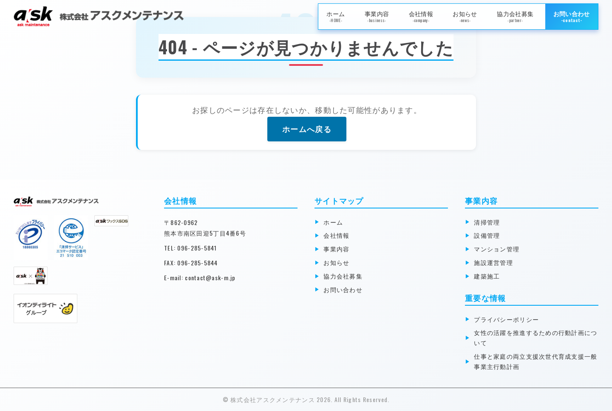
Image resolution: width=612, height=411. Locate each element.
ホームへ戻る (307, 128)
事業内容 (377, 16)
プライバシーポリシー (507, 319)
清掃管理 (488, 221)
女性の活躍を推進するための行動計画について (536, 337)
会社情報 (421, 16)
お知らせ (465, 16)
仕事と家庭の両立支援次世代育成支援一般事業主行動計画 (536, 361)
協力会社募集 (515, 16)
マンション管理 (498, 248)
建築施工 (488, 275)
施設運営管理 (494, 262)
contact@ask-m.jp (210, 277)
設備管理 (488, 235)
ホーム (335, 16)
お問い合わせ (571, 16)
